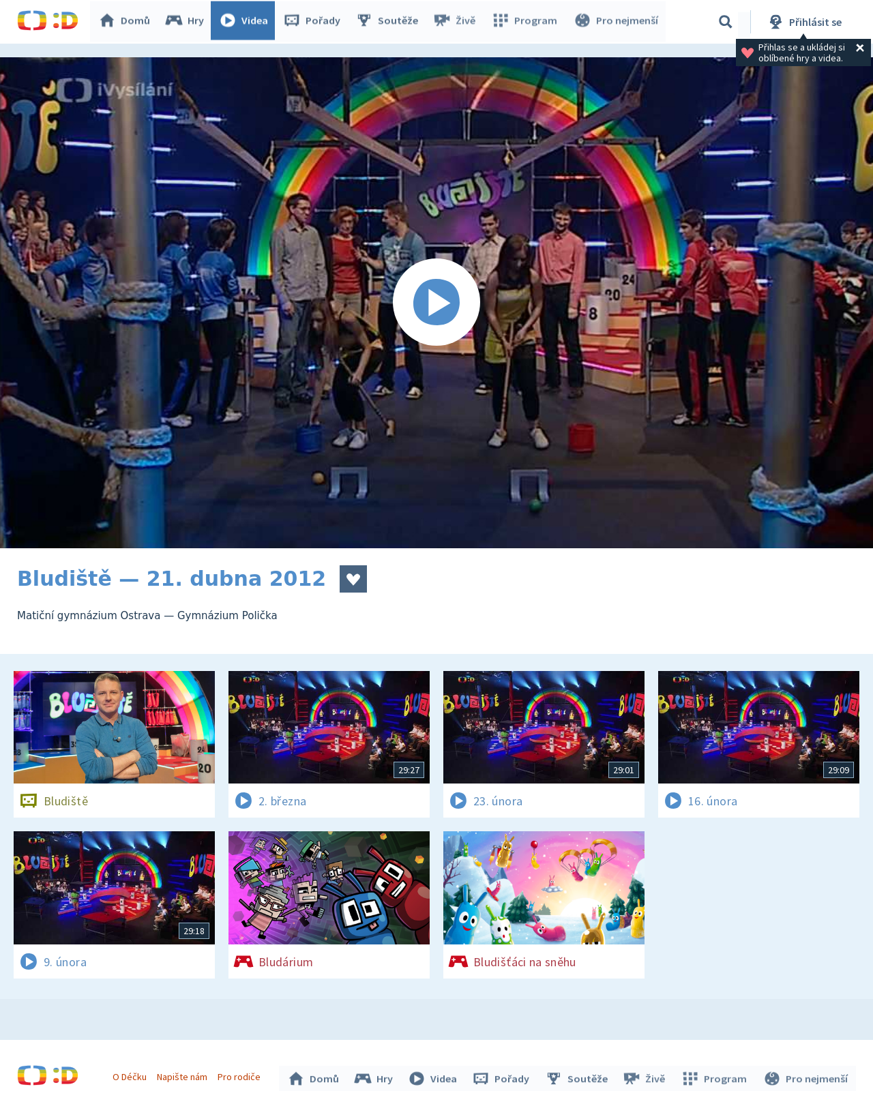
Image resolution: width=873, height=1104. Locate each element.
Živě (457, 22)
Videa (246, 22)
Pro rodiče (241, 1075)
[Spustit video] (436, 302)
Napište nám (183, 1075)
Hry (187, 22)
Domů (126, 22)
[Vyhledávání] (725, 22)
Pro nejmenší (616, 22)
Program (525, 22)
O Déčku (131, 1075)
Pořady (314, 22)
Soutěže (389, 22)
